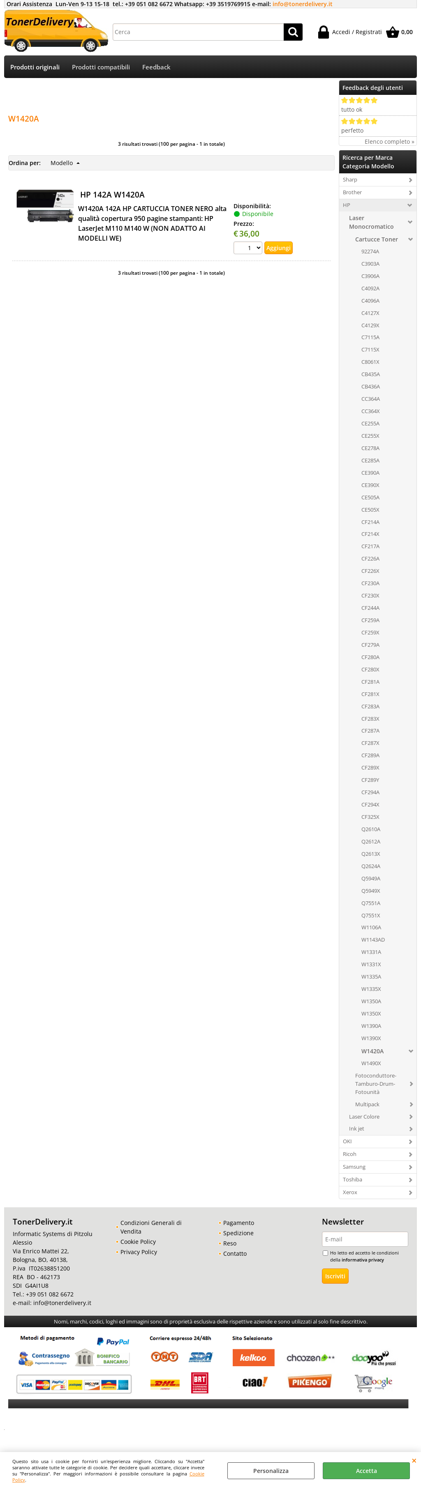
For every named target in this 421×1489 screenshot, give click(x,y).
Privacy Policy (138, 1252)
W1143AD (373, 939)
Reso (229, 1243)
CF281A (370, 681)
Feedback (156, 67)
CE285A (370, 460)
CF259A (370, 620)
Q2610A (370, 829)
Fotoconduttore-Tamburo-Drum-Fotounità (375, 1084)
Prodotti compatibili (101, 67)
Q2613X (370, 853)
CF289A (370, 755)
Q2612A (370, 841)
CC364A (370, 398)
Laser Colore (364, 1116)
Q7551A (370, 903)
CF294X (370, 804)
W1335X (371, 989)
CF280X (370, 669)
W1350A (371, 1001)
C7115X (370, 349)
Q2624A (370, 866)
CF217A (370, 546)
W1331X (371, 964)
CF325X (370, 816)
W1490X (371, 1063)
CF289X (370, 767)
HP (346, 205)
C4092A (370, 288)
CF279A (370, 644)
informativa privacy (363, 1260)
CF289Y (370, 780)
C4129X (370, 325)
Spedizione (238, 1233)
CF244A (370, 607)
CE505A (370, 497)
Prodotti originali (35, 67)
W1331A (371, 952)
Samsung (354, 1166)
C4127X (370, 313)
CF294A (370, 792)
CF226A (370, 558)
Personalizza (271, 1471)
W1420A (372, 1051)
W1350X (371, 1013)
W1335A (371, 976)
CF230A (370, 583)
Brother (352, 192)
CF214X (370, 534)
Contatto (235, 1253)
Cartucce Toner (376, 239)
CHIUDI (414, 1460)
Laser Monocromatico (371, 222)
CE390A (370, 472)
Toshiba (352, 1179)
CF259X (370, 632)
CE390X (370, 485)
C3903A (370, 263)
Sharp (350, 179)
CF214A (370, 522)
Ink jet (356, 1128)
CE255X (370, 435)
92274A (370, 251)
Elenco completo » (389, 141)
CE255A (370, 423)
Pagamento (238, 1223)
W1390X (371, 1038)
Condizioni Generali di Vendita (151, 1227)
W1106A (371, 927)
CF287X (370, 743)
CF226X (370, 570)
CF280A (370, 657)
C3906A (370, 276)
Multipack (367, 1104)
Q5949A (370, 878)
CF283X (370, 718)
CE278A (370, 448)
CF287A (370, 730)
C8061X (370, 361)
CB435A (370, 374)
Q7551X (370, 915)
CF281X (370, 694)
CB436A (370, 386)
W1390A (371, 1025)
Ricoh (349, 1154)
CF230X (370, 595)
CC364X (370, 411)
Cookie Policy (138, 1241)
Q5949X (370, 890)
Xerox (350, 1192)
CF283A (370, 706)
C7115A (370, 337)
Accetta (366, 1471)
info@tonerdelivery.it (303, 4)
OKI (347, 1141)
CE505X (370, 509)
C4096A (370, 300)
